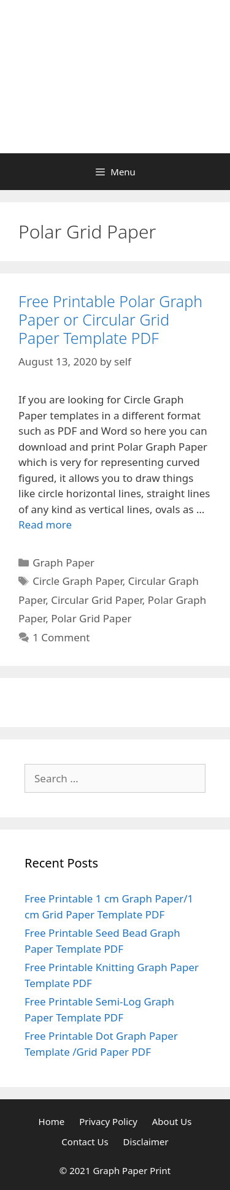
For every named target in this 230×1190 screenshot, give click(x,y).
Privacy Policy (108, 1121)
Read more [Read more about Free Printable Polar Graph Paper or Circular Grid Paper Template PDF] (45, 524)
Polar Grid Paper (91, 618)
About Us (172, 1121)
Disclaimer (146, 1141)
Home (52, 1121)
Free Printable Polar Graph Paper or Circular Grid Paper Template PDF (110, 319)
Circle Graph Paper (78, 581)
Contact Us (84, 1141)
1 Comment (61, 637)
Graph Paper (63, 562)
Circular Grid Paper (96, 600)
